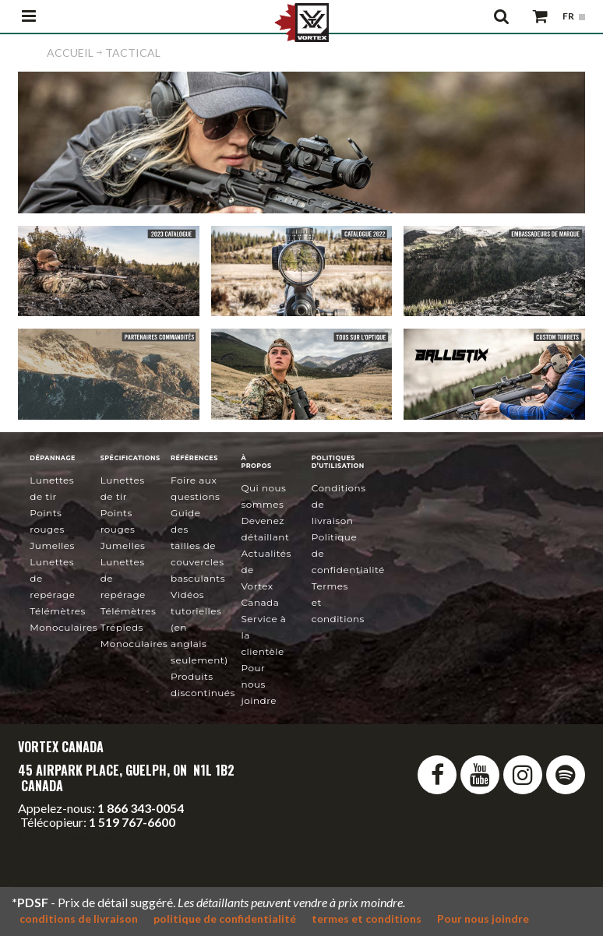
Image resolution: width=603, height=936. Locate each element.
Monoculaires (63, 627)
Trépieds (121, 627)
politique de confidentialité (224, 918)
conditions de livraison (78, 918)
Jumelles (52, 545)
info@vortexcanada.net (80, 836)
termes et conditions (366, 918)
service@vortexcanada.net (93, 850)
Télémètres (58, 611)
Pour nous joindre (259, 684)
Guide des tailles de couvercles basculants (198, 545)
